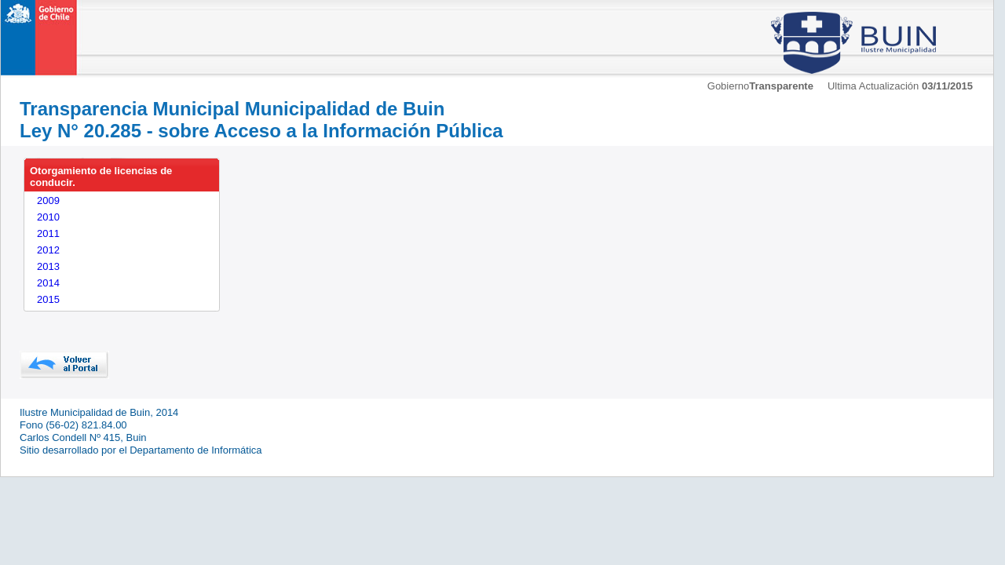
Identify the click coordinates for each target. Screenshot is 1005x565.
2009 (48, 200)
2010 (48, 217)
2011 (48, 233)
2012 (48, 250)
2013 (48, 266)
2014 (48, 283)
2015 (48, 299)
